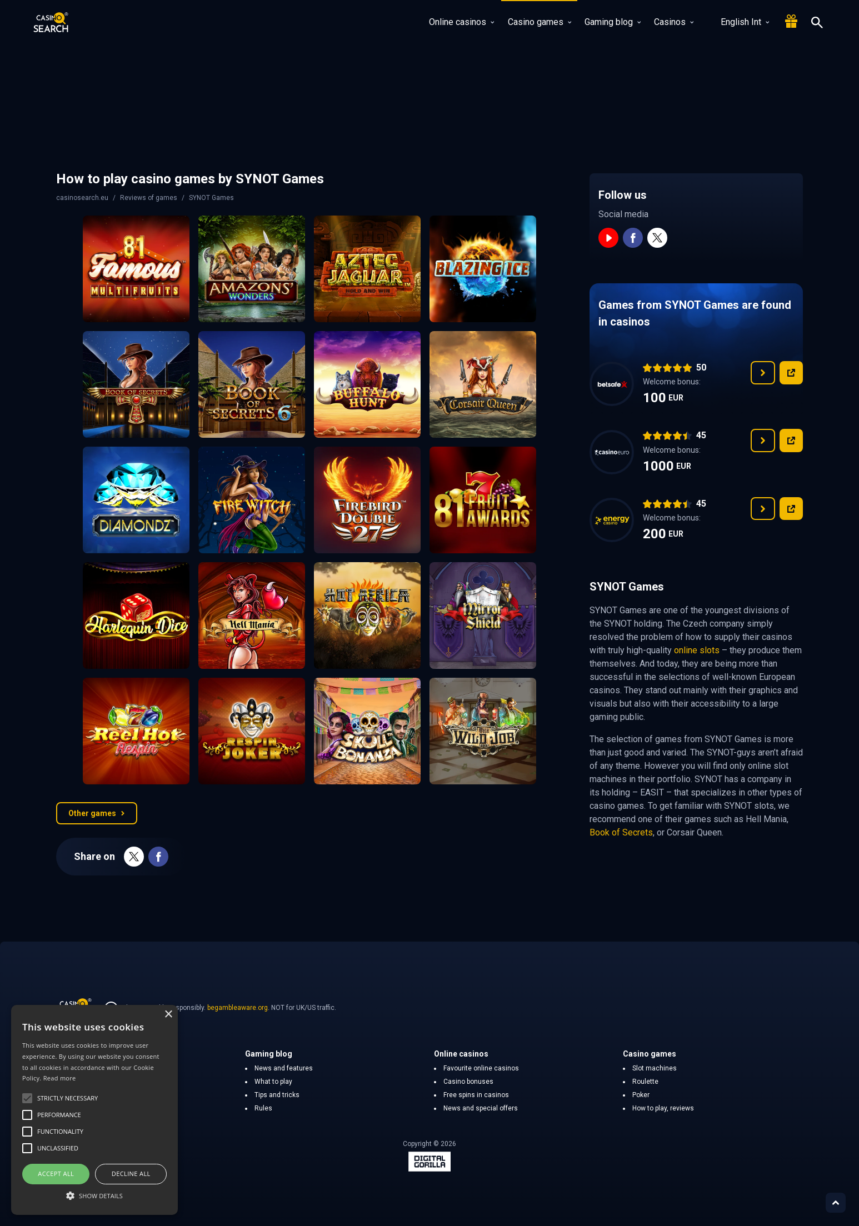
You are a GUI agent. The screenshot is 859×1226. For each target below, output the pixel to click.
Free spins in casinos (476, 1095)
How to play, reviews (663, 1108)
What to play (273, 1081)
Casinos (673, 22)
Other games (96, 813)
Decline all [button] (131, 1173)
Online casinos (461, 22)
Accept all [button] (56, 1173)
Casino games (539, 22)
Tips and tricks (276, 1095)
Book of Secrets (621, 832)
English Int (738, 22)
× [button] (168, 1014)
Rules (263, 1108)
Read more (59, 1078)
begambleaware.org (237, 1008)
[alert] (94, 1110)
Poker (641, 1095)
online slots (697, 650)
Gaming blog (613, 22)
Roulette (645, 1081)
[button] (94, 1195)
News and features (283, 1068)
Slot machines (654, 1068)
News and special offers (480, 1108)
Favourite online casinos (481, 1068)
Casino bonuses (468, 1081)
